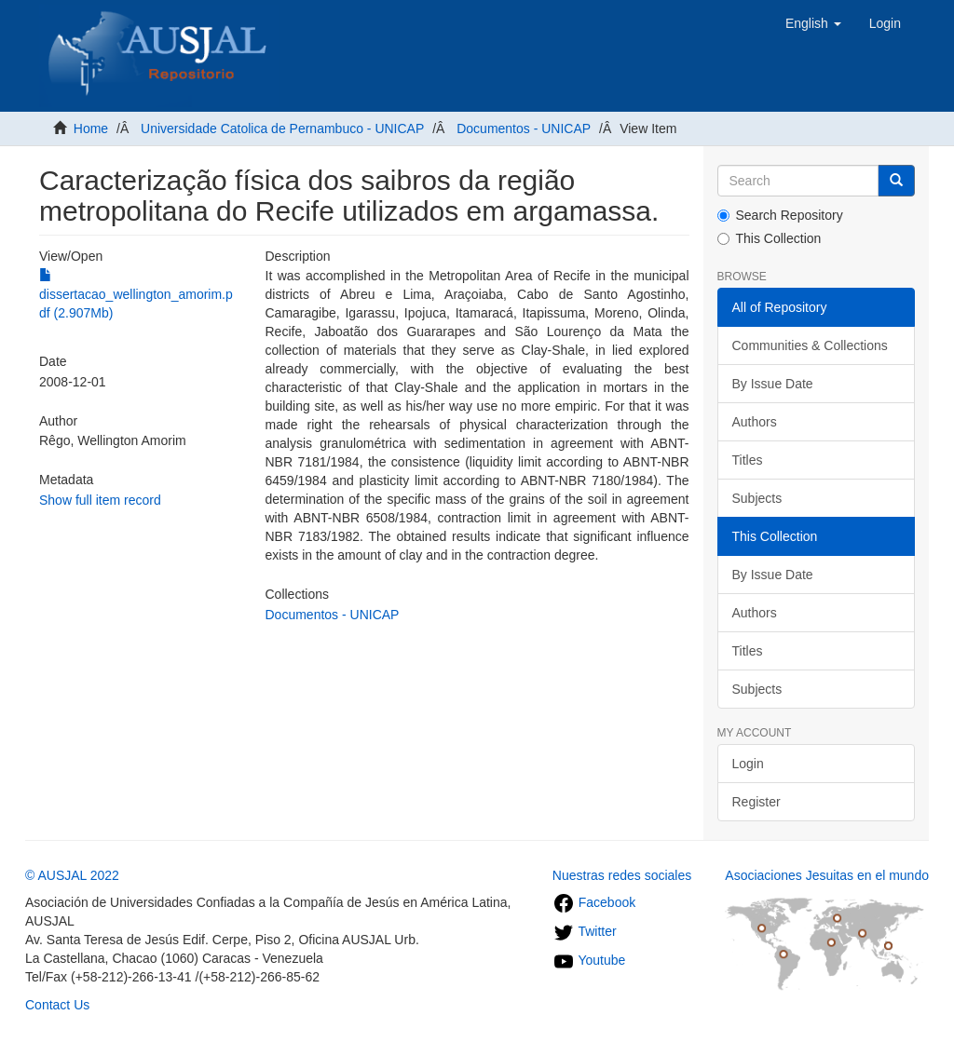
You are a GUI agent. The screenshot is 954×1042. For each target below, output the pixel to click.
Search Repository (780, 215)
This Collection (769, 238)
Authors (754, 421)
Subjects (757, 498)
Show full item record (100, 500)
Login (748, 763)
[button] (813, 23)
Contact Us (57, 1004)
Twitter (584, 931)
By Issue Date (772, 383)
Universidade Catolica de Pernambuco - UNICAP (282, 128)
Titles (747, 460)
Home (91, 128)
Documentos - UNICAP (524, 128)
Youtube (589, 960)
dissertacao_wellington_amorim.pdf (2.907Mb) (136, 294)
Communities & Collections (810, 345)
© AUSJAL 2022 (72, 875)
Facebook (593, 902)
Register (756, 801)
